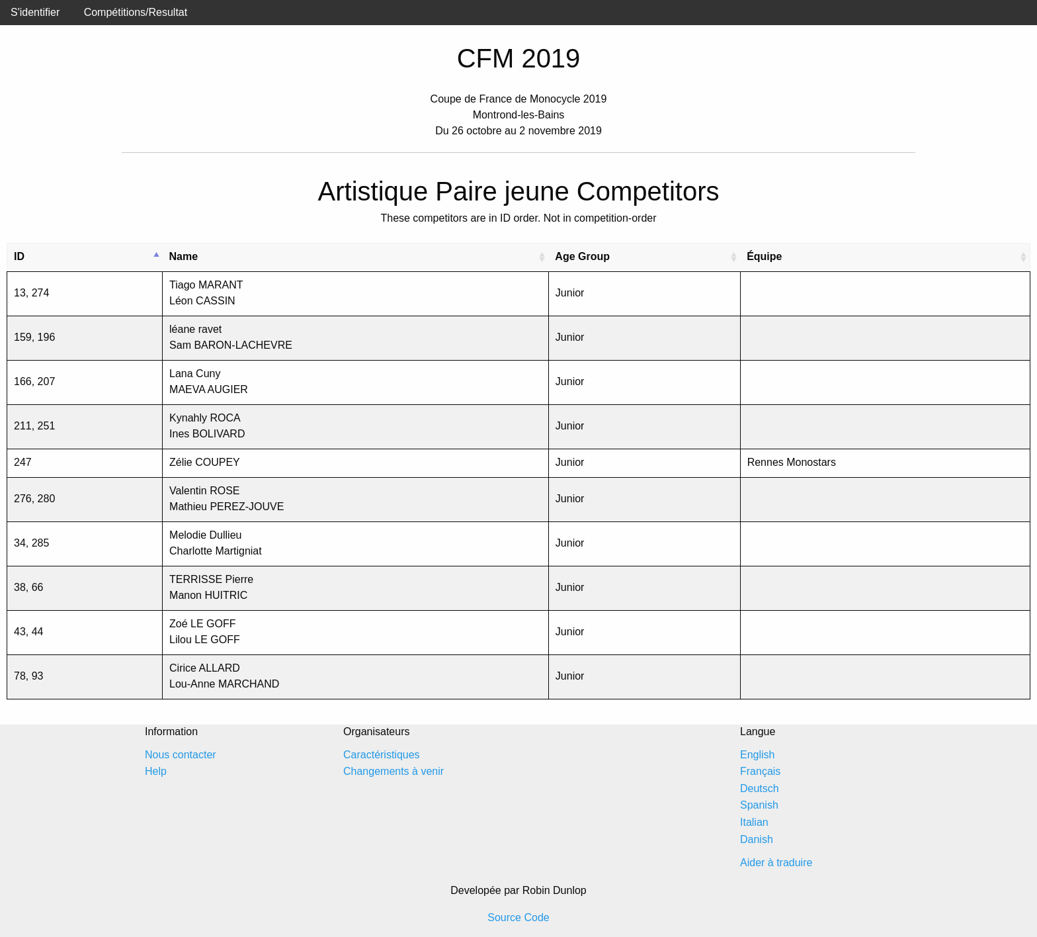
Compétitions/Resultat (136, 12)
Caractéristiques (381, 754)
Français (760, 771)
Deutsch (759, 788)
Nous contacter (180, 754)
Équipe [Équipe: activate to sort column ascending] (764, 256)
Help (156, 771)
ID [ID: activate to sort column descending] (19, 256)
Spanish (759, 805)
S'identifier (35, 12)
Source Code (518, 917)
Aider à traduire (776, 862)
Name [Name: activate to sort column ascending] (183, 256)
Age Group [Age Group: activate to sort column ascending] (582, 256)
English (757, 754)
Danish (756, 839)
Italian (754, 822)
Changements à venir (393, 771)
